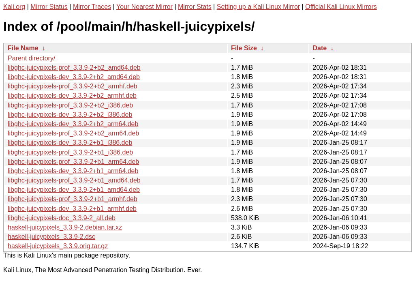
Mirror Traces (92, 6)
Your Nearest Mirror (144, 6)
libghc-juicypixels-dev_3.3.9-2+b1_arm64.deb (73, 170)
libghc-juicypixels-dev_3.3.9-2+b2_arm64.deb (73, 123)
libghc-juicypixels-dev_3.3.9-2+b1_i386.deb (70, 142)
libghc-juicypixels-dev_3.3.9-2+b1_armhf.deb (72, 208)
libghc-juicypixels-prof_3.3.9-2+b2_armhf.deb (72, 86)
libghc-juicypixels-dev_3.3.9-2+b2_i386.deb (70, 114)
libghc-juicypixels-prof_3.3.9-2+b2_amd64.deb (74, 67)
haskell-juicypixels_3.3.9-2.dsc (51, 236)
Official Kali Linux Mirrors (341, 6)
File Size (244, 48)
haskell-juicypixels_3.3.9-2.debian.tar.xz (65, 227)
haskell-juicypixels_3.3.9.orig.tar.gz (58, 246)
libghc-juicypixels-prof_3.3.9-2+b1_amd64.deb (74, 180)
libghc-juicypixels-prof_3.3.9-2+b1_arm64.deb (73, 161)
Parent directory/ (31, 58)
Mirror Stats (195, 6)
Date (319, 48)
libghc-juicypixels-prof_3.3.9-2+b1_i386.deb (70, 152)
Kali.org (14, 6)
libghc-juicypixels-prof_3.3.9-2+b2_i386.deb (70, 105)
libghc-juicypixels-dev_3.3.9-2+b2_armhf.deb (72, 95)
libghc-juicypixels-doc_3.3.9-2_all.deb (62, 218)
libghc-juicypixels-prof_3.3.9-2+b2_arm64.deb (73, 133)
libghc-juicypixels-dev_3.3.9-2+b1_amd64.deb (74, 189)
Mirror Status (49, 6)
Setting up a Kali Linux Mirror (258, 6)
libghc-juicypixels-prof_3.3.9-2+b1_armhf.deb (72, 198)
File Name (23, 48)
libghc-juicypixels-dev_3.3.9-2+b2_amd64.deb (74, 76)
